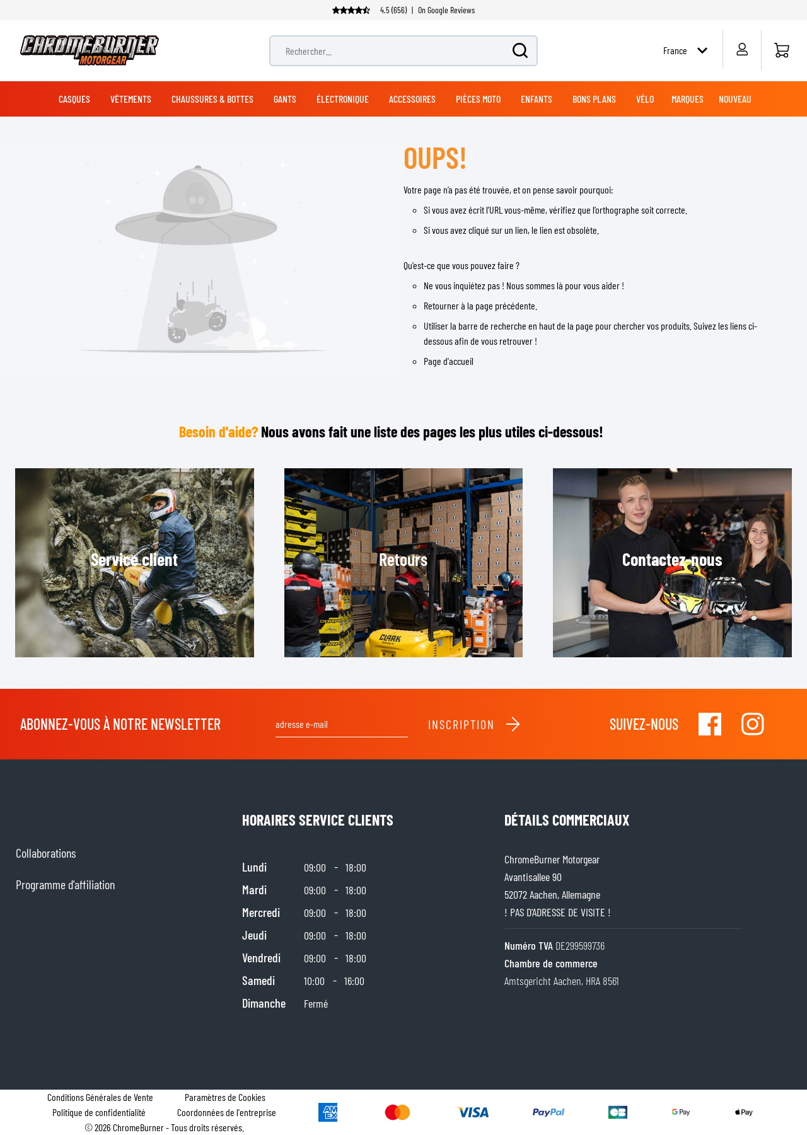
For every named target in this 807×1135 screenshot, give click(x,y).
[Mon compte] (742, 49)
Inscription (474, 724)
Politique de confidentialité (99, 1112)
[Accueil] (781, 50)
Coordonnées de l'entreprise (226, 1112)
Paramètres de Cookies (225, 1097)
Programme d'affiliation (65, 884)
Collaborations (46, 852)
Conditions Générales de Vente (100, 1097)
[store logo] (89, 50)
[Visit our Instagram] (752, 724)
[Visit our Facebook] (710, 724)
